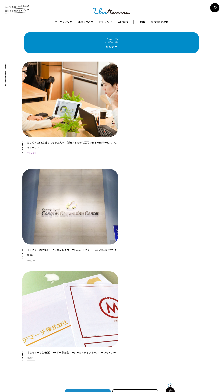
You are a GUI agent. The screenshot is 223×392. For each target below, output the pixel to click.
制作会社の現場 (159, 22)
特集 (142, 22)
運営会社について (94, 333)
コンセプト (76, 350)
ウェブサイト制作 (98, 350)
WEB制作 (123, 22)
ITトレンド (105, 22)
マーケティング (63, 22)
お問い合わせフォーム (162, 358)
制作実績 (74, 360)
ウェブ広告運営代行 (99, 355)
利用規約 (133, 333)
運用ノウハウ (85, 22)
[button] (201, 216)
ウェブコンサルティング (101, 360)
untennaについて (116, 333)
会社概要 (74, 355)
